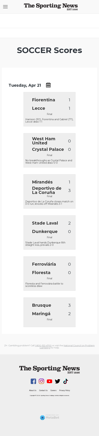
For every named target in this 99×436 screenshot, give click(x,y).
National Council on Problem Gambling (67, 346)
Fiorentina (43, 100)
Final (49, 114)
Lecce (38, 108)
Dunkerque (45, 231)
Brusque (41, 305)
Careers (53, 390)
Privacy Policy (64, 390)
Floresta (41, 273)
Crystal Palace (48, 149)
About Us (32, 390)
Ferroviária (44, 264)
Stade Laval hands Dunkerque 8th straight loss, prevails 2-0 (45, 243)
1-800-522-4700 (43, 345)
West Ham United (43, 141)
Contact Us (43, 390)
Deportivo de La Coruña (46, 190)
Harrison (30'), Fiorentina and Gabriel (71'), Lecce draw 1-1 (49, 120)
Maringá (41, 314)
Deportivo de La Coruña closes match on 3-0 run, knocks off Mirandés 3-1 (49, 202)
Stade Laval (45, 223)
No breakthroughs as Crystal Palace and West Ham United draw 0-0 (48, 161)
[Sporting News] (49, 6)
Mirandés (42, 182)
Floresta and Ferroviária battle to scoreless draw (44, 284)
